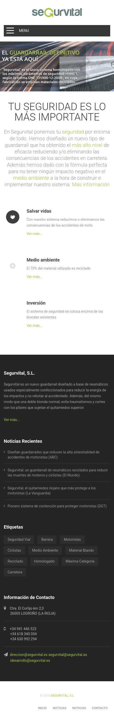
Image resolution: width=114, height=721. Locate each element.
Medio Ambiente (45, 550)
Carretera (15, 572)
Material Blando (81, 550)
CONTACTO (100, 708)
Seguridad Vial (19, 539)
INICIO (42, 708)
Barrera (47, 539)
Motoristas (72, 539)
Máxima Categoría (80, 561)
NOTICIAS (59, 708)
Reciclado (15, 561)
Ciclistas (14, 550)
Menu (24, 31)
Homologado (44, 561)
